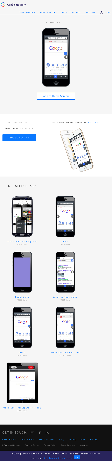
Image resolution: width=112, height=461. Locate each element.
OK (77, 457)
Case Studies (27, 12)
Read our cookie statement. (58, 458)
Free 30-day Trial (19, 137)
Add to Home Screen (56, 96)
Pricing (90, 12)
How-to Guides (71, 12)
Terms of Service (32, 445)
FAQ (61, 440)
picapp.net (93, 122)
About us (84, 445)
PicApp (94, 440)
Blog (82, 440)
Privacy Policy (50, 445)
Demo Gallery (48, 12)
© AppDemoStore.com (11, 445)
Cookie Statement (68, 445)
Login (105, 12)
